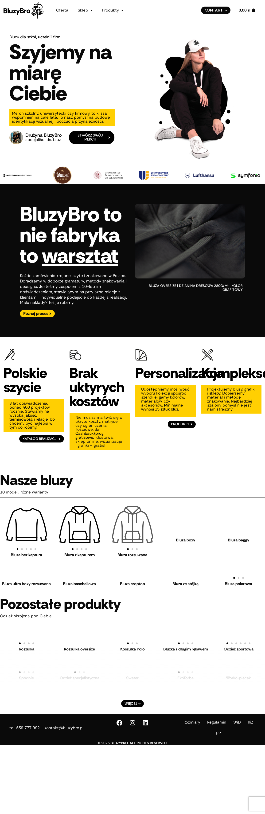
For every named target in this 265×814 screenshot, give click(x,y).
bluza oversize (162, 281)
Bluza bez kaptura (26, 550)
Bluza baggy (238, 535)
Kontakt (215, 10)
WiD (237, 717)
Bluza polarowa (238, 579)
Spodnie (26, 673)
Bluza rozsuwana (132, 535)
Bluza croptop (132, 579)
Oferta (62, 10)
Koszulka (26, 644)
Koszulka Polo (132, 644)
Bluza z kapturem (79, 550)
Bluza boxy (185, 535)
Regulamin (216, 717)
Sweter (132, 673)
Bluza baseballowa (79, 579)
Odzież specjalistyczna (79, 673)
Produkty (112, 10)
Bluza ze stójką (185, 579)
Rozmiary (191, 717)
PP (218, 729)
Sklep (85, 10)
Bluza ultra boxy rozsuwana (26, 579)
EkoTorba (185, 673)
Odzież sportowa (238, 644)
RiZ (250, 717)
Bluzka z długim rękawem (185, 644)
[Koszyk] (247, 10)
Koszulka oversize (79, 644)
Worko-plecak (238, 673)
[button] (85, 10)
